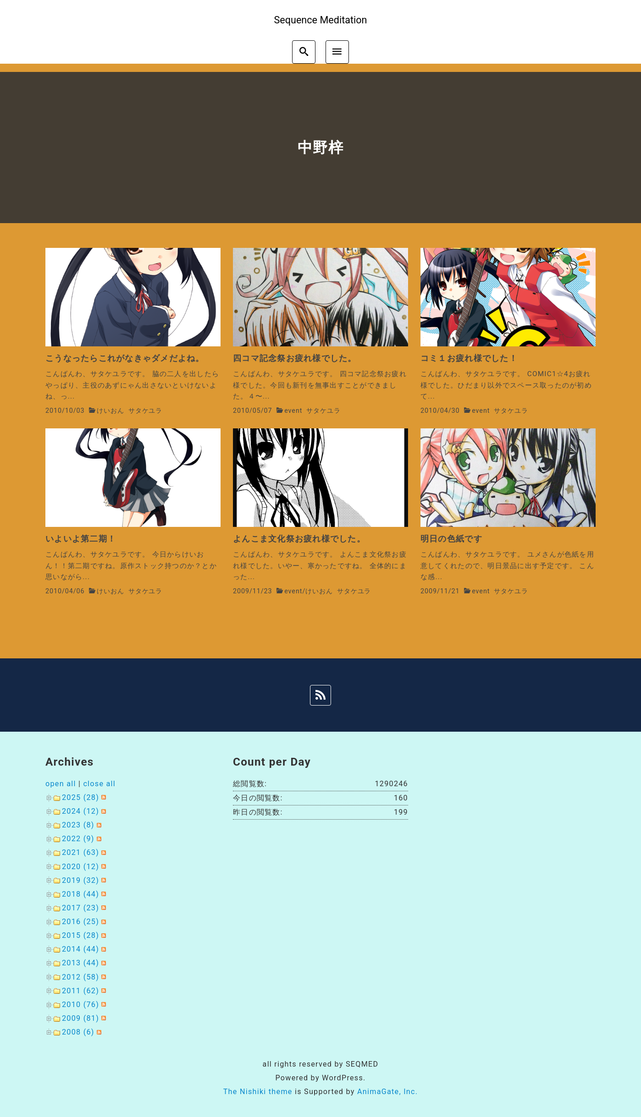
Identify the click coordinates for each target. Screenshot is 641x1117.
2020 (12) (80, 866)
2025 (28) (80, 797)
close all (99, 783)
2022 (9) (78, 838)
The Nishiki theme (258, 1091)
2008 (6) (78, 1032)
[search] (303, 52)
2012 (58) (80, 977)
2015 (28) (80, 935)
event (293, 411)
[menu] (337, 52)
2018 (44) (80, 894)
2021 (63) (80, 852)
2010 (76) (80, 1004)
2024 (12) (80, 811)
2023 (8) (78, 825)
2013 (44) (80, 962)
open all (60, 783)
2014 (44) (80, 949)
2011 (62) (80, 990)
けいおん (110, 411)
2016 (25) (80, 921)
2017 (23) (80, 907)
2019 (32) (80, 880)
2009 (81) (80, 1018)
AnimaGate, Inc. (387, 1091)
